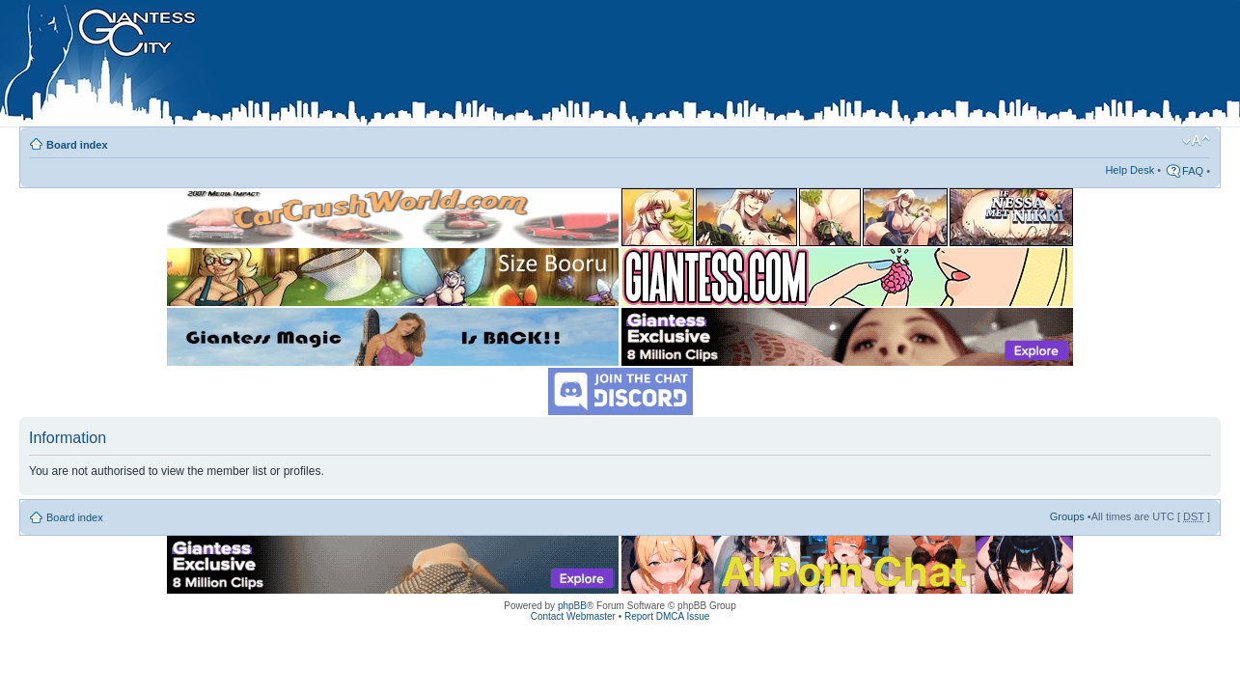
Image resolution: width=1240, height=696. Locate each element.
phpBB (572, 605)
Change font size (1196, 141)
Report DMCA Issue (666, 616)
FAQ (1192, 171)
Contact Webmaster (573, 616)
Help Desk (1129, 170)
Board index (77, 145)
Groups (1067, 516)
